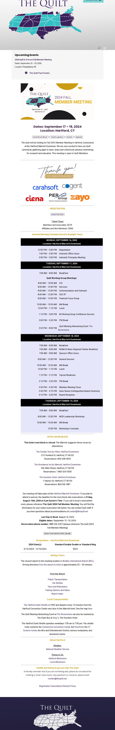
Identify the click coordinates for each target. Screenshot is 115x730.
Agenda (79, 137)
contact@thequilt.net (78, 511)
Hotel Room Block (40, 137)
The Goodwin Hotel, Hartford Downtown (57, 477)
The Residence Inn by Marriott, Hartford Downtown (57, 464)
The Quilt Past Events (39, 73)
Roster (69, 137)
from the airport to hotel (50, 564)
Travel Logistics (57, 137)
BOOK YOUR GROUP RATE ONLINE (57, 534)
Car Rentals (57, 583)
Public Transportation (57, 579)
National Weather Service (57, 649)
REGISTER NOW (57, 214)
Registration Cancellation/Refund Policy (57, 686)
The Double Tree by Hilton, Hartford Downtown (57, 452)
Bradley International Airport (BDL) (78, 561)
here (90, 608)
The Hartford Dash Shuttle (36, 605)
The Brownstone (64, 614)
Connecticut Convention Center (56, 627)
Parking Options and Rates (57, 590)
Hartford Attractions (57, 658)
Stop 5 (56, 618)
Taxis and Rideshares (57, 586)
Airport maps (57, 593)
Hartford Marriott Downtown (66, 493)
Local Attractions (57, 662)
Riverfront (79, 627)
